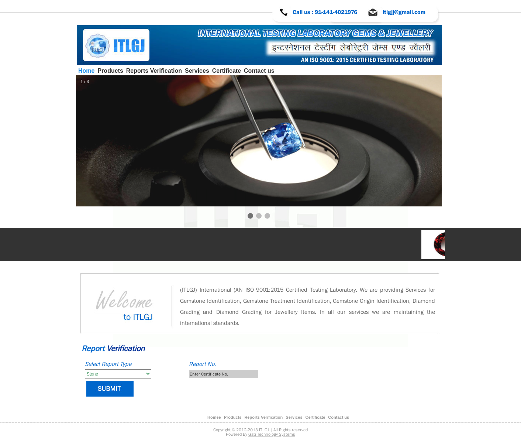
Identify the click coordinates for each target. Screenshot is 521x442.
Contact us (259, 71)
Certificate (226, 71)
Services (197, 71)
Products (110, 71)
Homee (214, 417)
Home (86, 71)
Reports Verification (154, 71)
